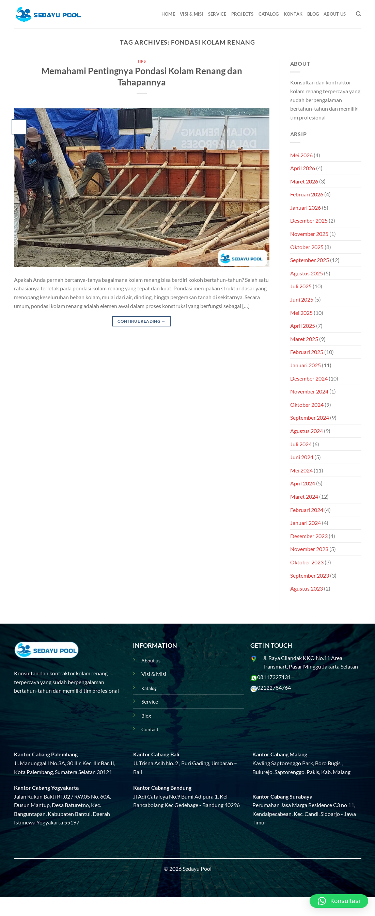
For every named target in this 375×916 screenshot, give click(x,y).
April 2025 (302, 325)
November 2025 (309, 233)
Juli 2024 (301, 444)
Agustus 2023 (306, 588)
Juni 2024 (301, 457)
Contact (149, 729)
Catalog (269, 14)
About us (150, 660)
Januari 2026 (305, 207)
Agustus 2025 (306, 273)
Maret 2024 (304, 496)
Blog (313, 14)
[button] (339, 901)
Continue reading (142, 321)
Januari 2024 (305, 522)
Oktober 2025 (307, 247)
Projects (242, 14)
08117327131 (274, 677)
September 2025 (309, 260)
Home (168, 14)
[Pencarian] (358, 13)
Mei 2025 (301, 312)
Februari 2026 (306, 194)
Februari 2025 (306, 352)
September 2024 (309, 417)
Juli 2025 (301, 286)
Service (217, 14)
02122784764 (274, 687)
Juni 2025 (301, 299)
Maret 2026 (304, 181)
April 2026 (302, 168)
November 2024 (309, 391)
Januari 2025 (305, 365)
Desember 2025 (309, 220)
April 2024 (302, 483)
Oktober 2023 (307, 562)
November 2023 (309, 549)
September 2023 (309, 575)
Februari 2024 (306, 510)
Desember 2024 (309, 378)
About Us (335, 14)
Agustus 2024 (306, 431)
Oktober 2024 (307, 404)
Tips (141, 61)
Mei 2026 (301, 155)
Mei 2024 (301, 470)
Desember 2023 (309, 536)
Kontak (293, 14)
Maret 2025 (304, 339)
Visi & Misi (191, 14)
